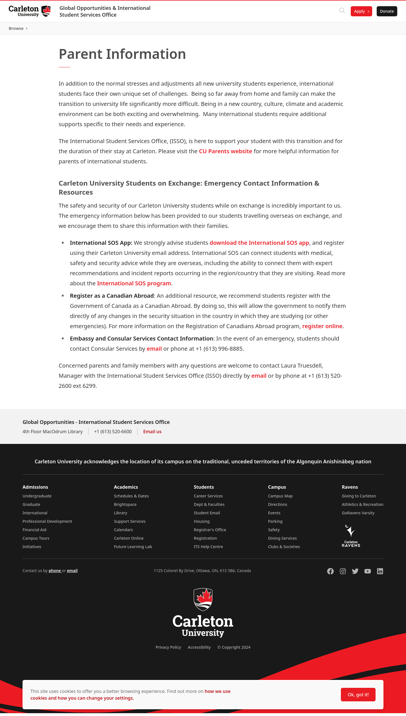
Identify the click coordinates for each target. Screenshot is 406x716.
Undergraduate (37, 498)
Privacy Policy (168, 650)
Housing (202, 524)
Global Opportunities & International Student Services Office (105, 11)
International (35, 515)
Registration (205, 541)
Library (120, 515)
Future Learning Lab (133, 549)
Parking (275, 524)
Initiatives (32, 549)
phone (55, 573)
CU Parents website (225, 153)
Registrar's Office (210, 532)
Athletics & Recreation (362, 507)
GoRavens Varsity (358, 515)
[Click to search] (342, 11)
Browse (386, 29)
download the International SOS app (259, 245)
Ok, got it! (358, 694)
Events (274, 515)
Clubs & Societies (284, 549)
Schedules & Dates (131, 498)
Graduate (31, 507)
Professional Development (47, 524)
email (154, 351)
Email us (152, 434)
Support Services (129, 524)
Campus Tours (36, 541)
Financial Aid (34, 532)
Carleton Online (129, 541)
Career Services (208, 498)
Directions (277, 507)
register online (322, 329)
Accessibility (199, 650)
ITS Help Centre (208, 549)
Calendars (123, 532)
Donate (387, 11)
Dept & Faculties (209, 507)
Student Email (207, 515)
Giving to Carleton (359, 498)
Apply (359, 11)
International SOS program (134, 286)
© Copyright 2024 (233, 650)
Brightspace (125, 507)
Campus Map (280, 498)
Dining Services (282, 541)
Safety (274, 532)
